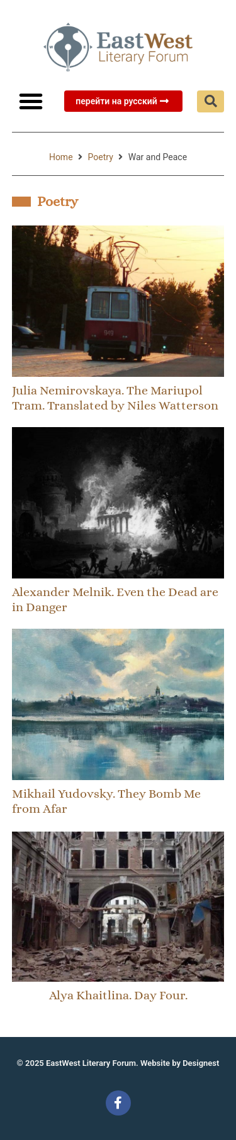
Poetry (100, 157)
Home (61, 157)
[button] (31, 101)
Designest (201, 1063)
